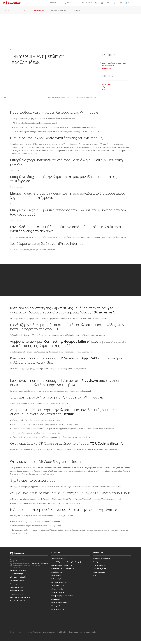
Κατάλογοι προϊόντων (100, 569)
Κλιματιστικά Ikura (16, 594)
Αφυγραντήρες (56, 575)
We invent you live (108, 66)
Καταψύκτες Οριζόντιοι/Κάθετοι (62, 596)
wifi (103, 89)
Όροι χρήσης (37, 632)
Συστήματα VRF (56, 572)
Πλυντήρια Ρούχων (57, 606)
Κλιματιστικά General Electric (20, 597)
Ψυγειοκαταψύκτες (58, 592)
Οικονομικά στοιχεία (17, 574)
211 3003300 (35, 564)
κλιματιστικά (106, 87)
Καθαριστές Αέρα (57, 579)
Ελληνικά (130, 3)
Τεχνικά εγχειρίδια (99, 565)
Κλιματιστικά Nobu (16, 591)
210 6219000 (44, 564)
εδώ (58, 521)
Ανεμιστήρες (55, 599)
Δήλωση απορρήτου (49, 632)
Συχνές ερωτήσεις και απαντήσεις (114, 63)
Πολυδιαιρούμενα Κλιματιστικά (62, 565)
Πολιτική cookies (73, 632)
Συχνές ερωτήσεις (99, 562)
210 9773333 (36, 566)
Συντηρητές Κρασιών (58, 586)
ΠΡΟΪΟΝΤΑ (53, 3)
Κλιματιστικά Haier (16, 587)
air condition (106, 84)
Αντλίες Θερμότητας (58, 558)
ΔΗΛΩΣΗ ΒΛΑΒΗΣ (85, 3)
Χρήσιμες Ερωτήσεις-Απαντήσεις (58, 97)
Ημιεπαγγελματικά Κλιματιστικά (62, 569)
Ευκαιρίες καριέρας (16, 584)
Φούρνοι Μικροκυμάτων (59, 602)
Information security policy (88, 632)
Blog (94, 575)
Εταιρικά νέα (106, 68)
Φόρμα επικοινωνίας (17, 580)
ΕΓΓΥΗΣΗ (68, 3)
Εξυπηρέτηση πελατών (18, 577)
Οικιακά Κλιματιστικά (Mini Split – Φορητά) (66, 562)
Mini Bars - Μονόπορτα (59, 582)
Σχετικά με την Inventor (18, 570)
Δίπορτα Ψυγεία (57, 589)
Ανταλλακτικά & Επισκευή (101, 558)
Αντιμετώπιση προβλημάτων (86, 97)
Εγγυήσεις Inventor (99, 572)
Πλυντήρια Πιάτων (57, 609)
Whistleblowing (61, 632)
